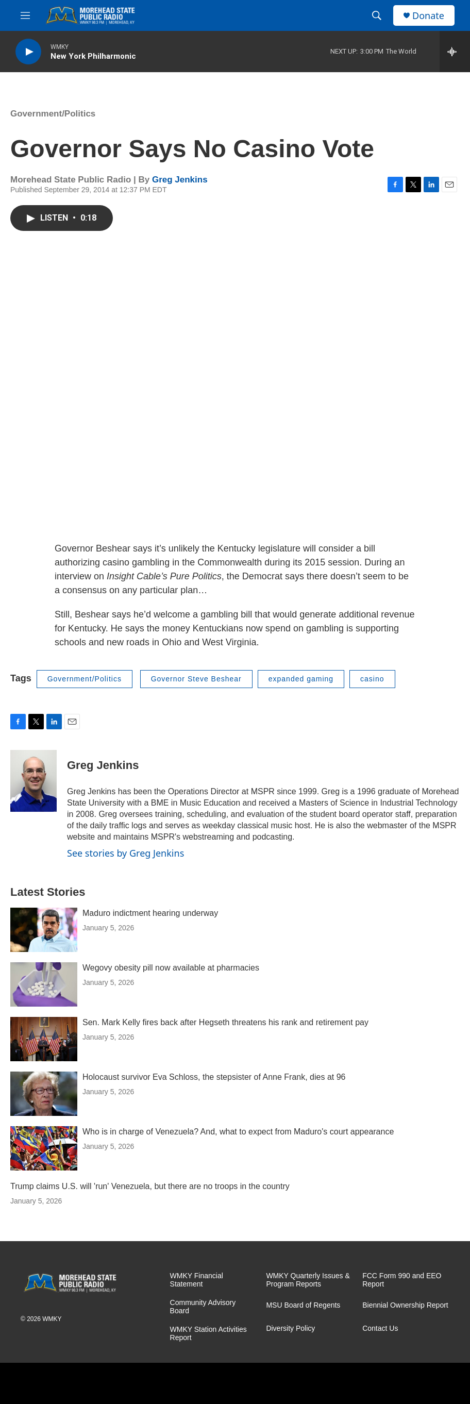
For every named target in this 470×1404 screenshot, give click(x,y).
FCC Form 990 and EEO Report (401, 1280)
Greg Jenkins (180, 180)
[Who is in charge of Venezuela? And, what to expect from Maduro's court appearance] (43, 1148)
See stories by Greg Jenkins (125, 853)
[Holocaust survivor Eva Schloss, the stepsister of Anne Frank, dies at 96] (43, 1094)
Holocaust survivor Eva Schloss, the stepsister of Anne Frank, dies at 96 (213, 1077)
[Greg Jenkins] (33, 781)
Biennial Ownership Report (405, 1305)
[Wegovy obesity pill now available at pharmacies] (43, 984)
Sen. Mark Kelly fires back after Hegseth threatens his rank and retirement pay (225, 1022)
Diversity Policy (290, 1328)
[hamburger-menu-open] (25, 15)
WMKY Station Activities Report (208, 1334)
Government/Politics (52, 114)
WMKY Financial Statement (196, 1280)
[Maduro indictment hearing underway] (43, 930)
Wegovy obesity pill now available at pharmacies (170, 967)
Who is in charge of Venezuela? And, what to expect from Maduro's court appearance (238, 1131)
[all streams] (455, 51)
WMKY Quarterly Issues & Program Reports (307, 1280)
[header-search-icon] (377, 15)
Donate (428, 15)
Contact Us (380, 1328)
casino (372, 679)
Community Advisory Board (203, 1307)
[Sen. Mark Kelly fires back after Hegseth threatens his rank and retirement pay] (43, 1039)
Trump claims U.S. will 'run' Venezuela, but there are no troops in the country (150, 1186)
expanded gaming (300, 679)
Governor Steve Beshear (196, 679)
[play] (28, 52)
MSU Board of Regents (303, 1305)
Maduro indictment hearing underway (150, 913)
